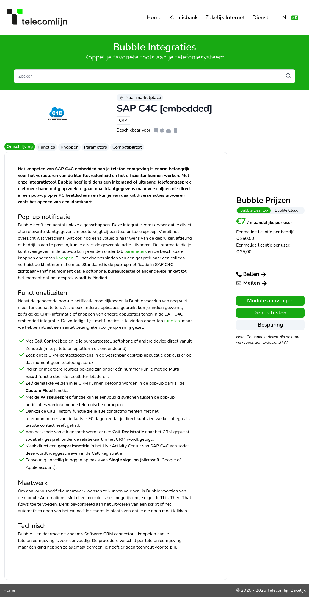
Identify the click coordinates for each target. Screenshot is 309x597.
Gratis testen (270, 312)
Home (154, 17)
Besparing (270, 324)
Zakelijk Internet (225, 17)
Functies (46, 147)
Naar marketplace (140, 98)
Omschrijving (20, 147)
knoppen (64, 258)
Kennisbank (183, 17)
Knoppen (69, 147)
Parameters (95, 147)
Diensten (263, 17)
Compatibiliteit (127, 147)
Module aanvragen (270, 300)
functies (172, 321)
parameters (135, 251)
